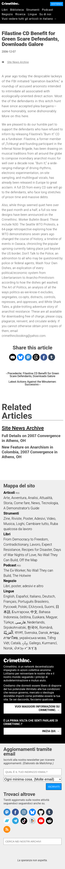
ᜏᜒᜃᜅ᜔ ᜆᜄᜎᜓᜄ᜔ (25, 648)
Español (22, 596)
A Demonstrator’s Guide (21, 508)
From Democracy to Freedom (25, 539)
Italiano (35, 596)
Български (20, 612)
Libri (5, 9)
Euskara (38, 617)
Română (45, 627)
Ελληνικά (36, 607)
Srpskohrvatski (14, 627)
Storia (7, 503)
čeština (25, 617)
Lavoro (35, 544)
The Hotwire (21, 576)
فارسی (20, 622)
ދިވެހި (25, 643)
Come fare (22, 503)
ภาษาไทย (10, 638)
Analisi (33, 498)
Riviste (17, 518)
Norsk (7, 648)
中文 (34, 612)
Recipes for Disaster (37, 550)
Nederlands (35, 622)
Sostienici (56, 4)
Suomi (49, 607)
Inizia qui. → (51, 731)
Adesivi (39, 518)
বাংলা (19, 633)
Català (15, 643)
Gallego (35, 643)
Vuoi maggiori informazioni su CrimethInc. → (37, 708)
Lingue (32, 14)
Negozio (7, 14)
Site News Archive (18, 62)
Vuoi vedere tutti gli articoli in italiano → (29, 18)
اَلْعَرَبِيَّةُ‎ (8, 633)
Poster (28, 518)
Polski (22, 607)
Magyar (51, 617)
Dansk (43, 633)
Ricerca (20, 14)
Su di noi (45, 14)
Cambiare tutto (37, 524)
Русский (9, 607)
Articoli (9, 493)
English (9, 596)
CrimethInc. (10, 3)
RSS (18, 493)
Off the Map (28, 560)
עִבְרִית (54, 633)
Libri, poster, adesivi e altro (23, 586)
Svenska (30, 633)
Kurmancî (49, 643)
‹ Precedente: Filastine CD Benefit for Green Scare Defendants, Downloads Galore (32, 375)
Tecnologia (49, 503)
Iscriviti (54, 786)
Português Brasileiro (33, 601)
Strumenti (33, 9)
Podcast (47, 9)
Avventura (18, 498)
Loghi (20, 524)
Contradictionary (15, 544)
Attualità (45, 498)
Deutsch (48, 596)
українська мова (32, 638)
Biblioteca (17, 9)
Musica (9, 524)
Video (51, 518)
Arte (6, 498)
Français (9, 601)
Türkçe (8, 622)
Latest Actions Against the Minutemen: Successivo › (33, 383)
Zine (6, 518)
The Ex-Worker (14, 570)
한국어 (32, 627)
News (35, 503)
